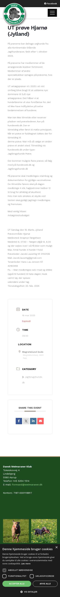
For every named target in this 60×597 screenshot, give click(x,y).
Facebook (51, 3)
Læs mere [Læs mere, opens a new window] (26, 563)
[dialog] (30, 570)
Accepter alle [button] (16, 583)
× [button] (56, 547)
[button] (30, 591)
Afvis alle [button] (45, 583)
